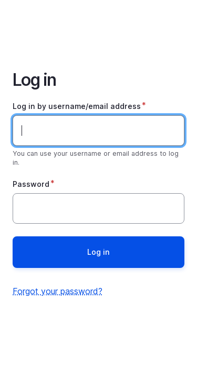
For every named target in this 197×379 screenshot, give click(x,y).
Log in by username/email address (77, 106)
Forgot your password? (57, 291)
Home (98, 27)
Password (31, 183)
